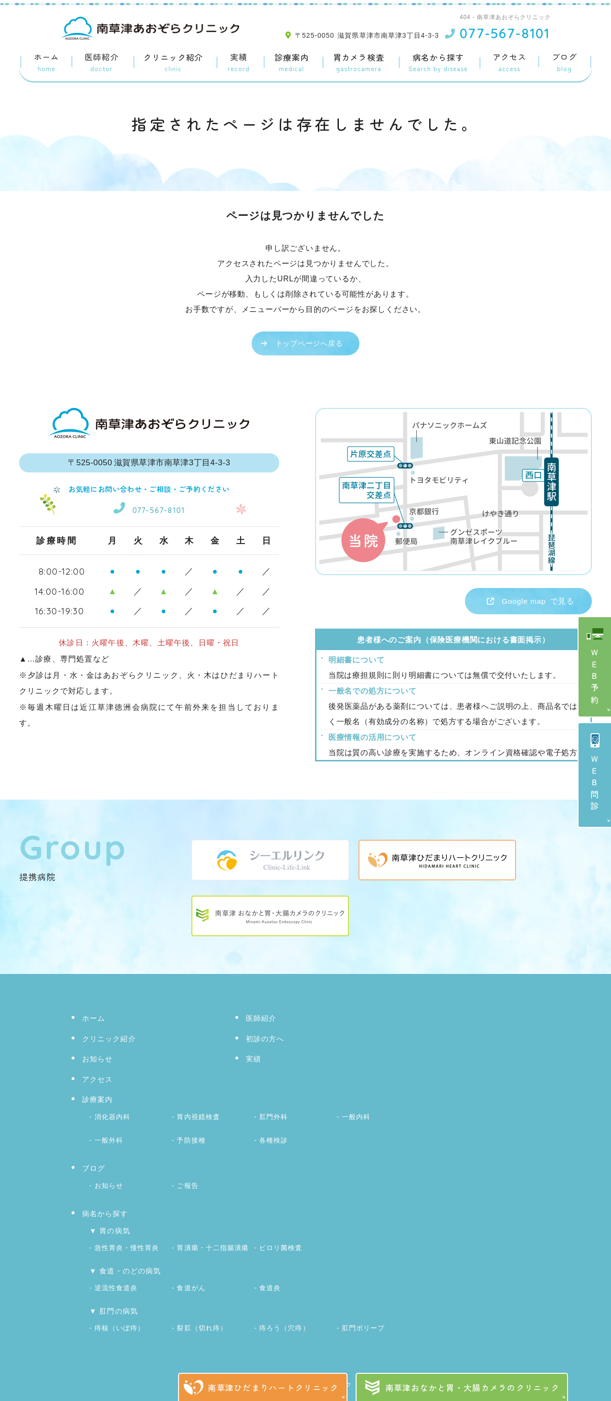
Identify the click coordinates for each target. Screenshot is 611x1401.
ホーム (46, 63)
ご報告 (187, 1182)
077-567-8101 (149, 507)
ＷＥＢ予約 (595, 677)
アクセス (510, 63)
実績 (238, 63)
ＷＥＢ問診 (595, 784)
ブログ (565, 63)
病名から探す (438, 63)
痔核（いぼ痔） (120, 1320)
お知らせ (97, 1061)
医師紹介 (101, 63)
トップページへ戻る (309, 343)
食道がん (191, 1281)
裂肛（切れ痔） (202, 1320)
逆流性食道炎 (116, 1281)
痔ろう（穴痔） (284, 1320)
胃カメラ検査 (358, 63)
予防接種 (191, 1139)
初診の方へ (265, 1041)
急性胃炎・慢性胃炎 (127, 1243)
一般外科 (109, 1139)
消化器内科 (112, 1117)
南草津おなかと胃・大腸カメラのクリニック (472, 1387)
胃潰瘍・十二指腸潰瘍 (213, 1243)
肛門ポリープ (363, 1320)
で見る (520, 602)
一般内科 (356, 1117)
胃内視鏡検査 (198, 1117)
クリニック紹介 (172, 63)
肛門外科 (273, 1117)
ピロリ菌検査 (280, 1243)
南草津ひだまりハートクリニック (273, 1387)
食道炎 (270, 1281)
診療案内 (291, 63)
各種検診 (273, 1139)
